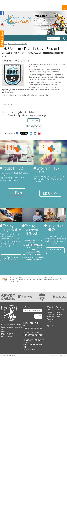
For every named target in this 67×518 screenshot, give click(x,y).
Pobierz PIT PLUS (13, 168)
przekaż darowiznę (33, 126)
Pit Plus (26, 278)
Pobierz (16, 192)
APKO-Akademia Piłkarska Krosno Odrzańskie (17, 44)
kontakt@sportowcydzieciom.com (32, 328)
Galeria (49, 309)
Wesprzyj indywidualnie (12, 227)
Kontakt (49, 321)
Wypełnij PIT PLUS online (48, 170)
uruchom (50, 193)
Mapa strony (50, 325)
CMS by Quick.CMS (55, 355)
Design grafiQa (63, 355)
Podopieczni (4, 44)
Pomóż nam (50, 314)
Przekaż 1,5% (60, 309)
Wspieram (11, 258)
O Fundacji (50, 307)
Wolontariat (50, 316)
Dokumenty (50, 319)
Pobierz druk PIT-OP (55, 227)
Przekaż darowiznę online (59, 314)
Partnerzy (49, 312)
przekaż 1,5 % (33, 120)
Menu (64, 7)
